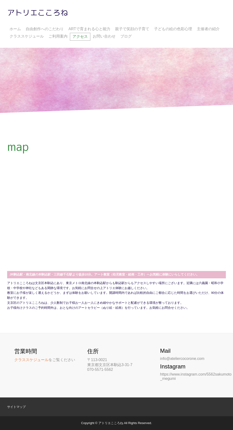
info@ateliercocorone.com (182, 359)
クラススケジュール (27, 36)
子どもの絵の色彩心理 (173, 29)
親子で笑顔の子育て (132, 29)
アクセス (80, 36)
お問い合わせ (104, 36)
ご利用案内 (58, 36)
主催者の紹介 (208, 29)
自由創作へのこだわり (45, 29)
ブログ (126, 36)
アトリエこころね (37, 12)
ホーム (15, 29)
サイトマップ (16, 407)
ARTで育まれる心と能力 (89, 29)
